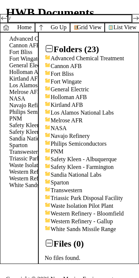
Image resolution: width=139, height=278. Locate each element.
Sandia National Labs (34, 138)
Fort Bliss (20, 52)
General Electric (28, 65)
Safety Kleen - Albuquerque (84, 159)
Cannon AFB (24, 45)
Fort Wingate (24, 58)
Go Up (58, 27)
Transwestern (25, 152)
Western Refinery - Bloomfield (87, 213)
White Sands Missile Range (83, 229)
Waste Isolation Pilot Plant (40, 165)
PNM (15, 118)
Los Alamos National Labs (40, 85)
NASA (17, 98)
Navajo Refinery (28, 105)
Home (24, 27)
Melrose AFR (25, 92)
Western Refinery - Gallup (40, 178)
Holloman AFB (27, 72)
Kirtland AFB (25, 78)
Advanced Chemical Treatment (87, 58)
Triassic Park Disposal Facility (87, 198)
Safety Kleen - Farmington (40, 132)
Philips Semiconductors (37, 112)
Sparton (18, 145)
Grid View (89, 27)
